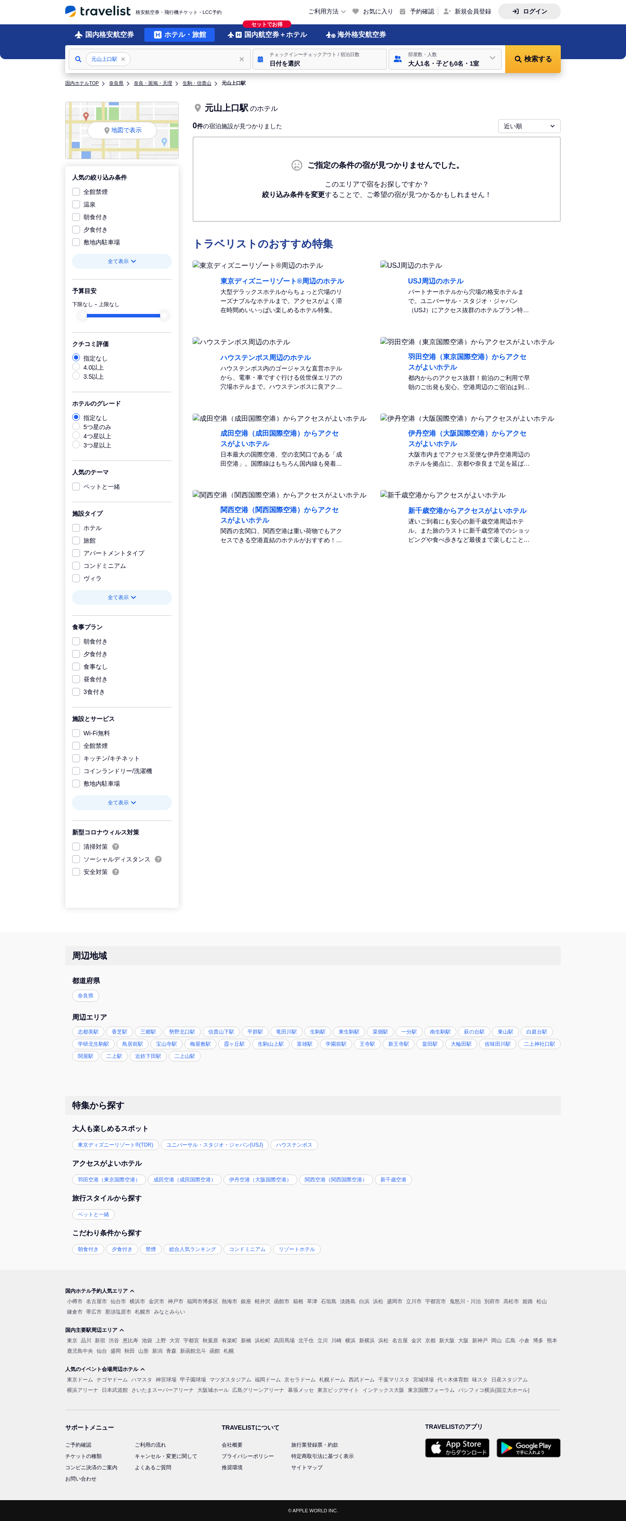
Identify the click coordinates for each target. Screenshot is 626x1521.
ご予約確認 (78, 1445)
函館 (215, 1351)
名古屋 (400, 1341)
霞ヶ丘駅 (234, 1044)
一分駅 (409, 1032)
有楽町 (229, 1341)
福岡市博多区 (202, 1301)
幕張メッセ (301, 1390)
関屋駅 (85, 1056)
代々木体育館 (453, 1380)
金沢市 (156, 1301)
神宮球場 (166, 1380)
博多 (538, 1341)
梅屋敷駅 (200, 1044)
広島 (510, 1341)
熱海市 (229, 1301)
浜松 (378, 1301)
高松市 (511, 1301)
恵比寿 (130, 1341)
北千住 (306, 1341)
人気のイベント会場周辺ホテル (105, 1369)
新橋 (246, 1341)
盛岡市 (395, 1301)
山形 (143, 1351)
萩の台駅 (474, 1032)
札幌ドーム (332, 1380)
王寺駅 (367, 1044)
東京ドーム (80, 1380)
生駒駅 (318, 1032)
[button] (320, 59)
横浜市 (137, 1301)
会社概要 (232, 1445)
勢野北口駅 (182, 1032)
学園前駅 (336, 1044)
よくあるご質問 (153, 1467)
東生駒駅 (349, 1032)
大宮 (175, 1341)
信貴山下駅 (221, 1032)
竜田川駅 (286, 1032)
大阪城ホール (213, 1390)
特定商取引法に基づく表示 (322, 1456)
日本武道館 (115, 1390)
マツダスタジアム (230, 1380)
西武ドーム (362, 1380)
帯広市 (94, 1312)
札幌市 (142, 1312)
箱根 (298, 1301)
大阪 (463, 1341)
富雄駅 (305, 1044)
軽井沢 (262, 1301)
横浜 (350, 1341)
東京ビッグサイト (338, 1390)
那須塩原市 (118, 1312)
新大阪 (447, 1341)
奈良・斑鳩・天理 (153, 83)
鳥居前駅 (132, 1044)
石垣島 (328, 1301)
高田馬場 (284, 1341)
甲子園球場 (193, 1380)
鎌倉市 (75, 1312)
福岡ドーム (268, 1380)
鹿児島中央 (80, 1351)
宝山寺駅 (166, 1044)
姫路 (528, 1301)
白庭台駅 (536, 1032)
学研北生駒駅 (93, 1044)
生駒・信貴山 (197, 83)
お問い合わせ (81, 1479)
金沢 (416, 1341)
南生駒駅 (440, 1032)
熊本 (552, 1341)
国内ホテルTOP (82, 83)
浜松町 (262, 1341)
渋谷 (114, 1341)
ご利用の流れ (150, 1445)
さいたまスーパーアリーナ (162, 1390)
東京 (72, 1341)
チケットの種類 (83, 1456)
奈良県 (116, 83)
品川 (86, 1341)
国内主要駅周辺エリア (94, 1330)
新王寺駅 (398, 1044)
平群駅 (255, 1032)
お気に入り (378, 11)
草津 (312, 1301)
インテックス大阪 (383, 1390)
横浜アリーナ (82, 1390)
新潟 (157, 1351)
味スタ (480, 1380)
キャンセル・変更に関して (166, 1456)
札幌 (228, 1351)
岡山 (496, 1341)
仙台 (102, 1351)
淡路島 (348, 1301)
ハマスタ (141, 1380)
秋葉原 (210, 1341)
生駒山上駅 (271, 1044)
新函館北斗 (193, 1351)
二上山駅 (184, 1056)
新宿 (100, 1341)
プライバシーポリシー (248, 1456)
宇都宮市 (435, 1301)
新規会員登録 (473, 11)
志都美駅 (88, 1032)
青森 (171, 1351)
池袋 (147, 1341)
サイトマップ (307, 1467)
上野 (161, 1341)
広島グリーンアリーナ (258, 1390)
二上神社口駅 (539, 1044)
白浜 (364, 1301)
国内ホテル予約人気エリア (100, 1291)
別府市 (492, 1301)
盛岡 (115, 1351)
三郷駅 (148, 1032)
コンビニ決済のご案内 (91, 1467)
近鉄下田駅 (148, 1056)
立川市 (414, 1301)
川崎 (336, 1341)
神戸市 (175, 1301)
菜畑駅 (380, 1032)
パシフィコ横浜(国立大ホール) (493, 1390)
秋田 (129, 1351)
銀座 (246, 1301)
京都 (430, 1341)
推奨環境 (232, 1467)
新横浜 (367, 1341)
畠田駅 (430, 1044)
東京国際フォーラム (431, 1390)
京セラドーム (300, 1380)
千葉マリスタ (394, 1380)
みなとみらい (169, 1312)
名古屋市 (96, 1301)
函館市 (282, 1301)
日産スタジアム (509, 1380)
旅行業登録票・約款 (314, 1445)
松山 (541, 1301)
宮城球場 (423, 1380)
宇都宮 (191, 1341)
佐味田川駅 (498, 1044)
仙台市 (118, 1301)
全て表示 (122, 261)
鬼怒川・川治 (465, 1301)
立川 (322, 1341)
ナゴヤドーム (112, 1380)
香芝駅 (119, 1032)
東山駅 (505, 1032)
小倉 (524, 1341)
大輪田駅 (461, 1044)
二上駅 (114, 1056)
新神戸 (480, 1341)
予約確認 (422, 11)
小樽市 (75, 1301)
